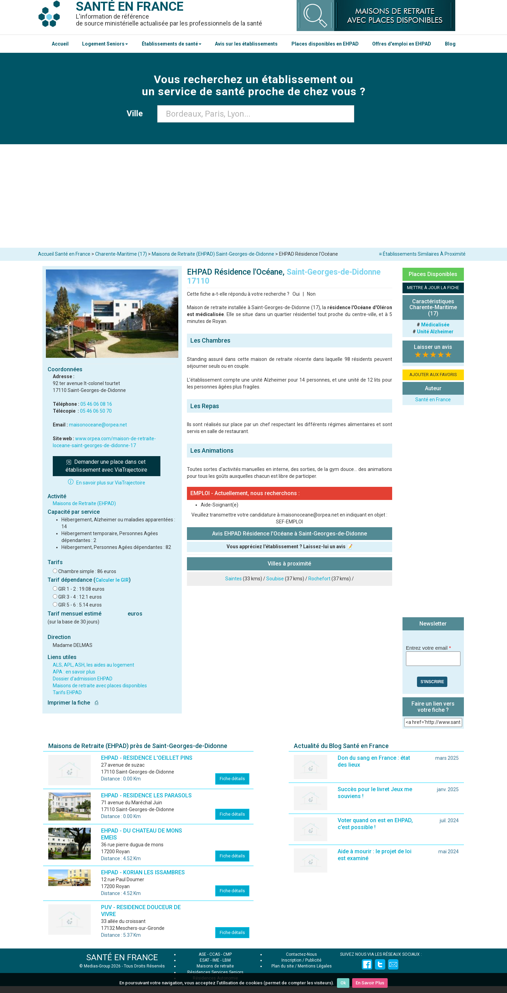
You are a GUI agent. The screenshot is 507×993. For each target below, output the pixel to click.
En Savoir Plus (370, 982)
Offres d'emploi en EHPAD (401, 44)
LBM (226, 960)
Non (311, 294)
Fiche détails (232, 778)
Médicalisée (435, 324)
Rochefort (319, 578)
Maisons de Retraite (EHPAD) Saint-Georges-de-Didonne (213, 254)
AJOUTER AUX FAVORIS (433, 374)
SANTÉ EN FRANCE (122, 957)
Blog (450, 44)
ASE (202, 954)
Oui (296, 294)
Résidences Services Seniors (215, 972)
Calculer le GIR (112, 580)
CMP (227, 954)
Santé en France (433, 399)
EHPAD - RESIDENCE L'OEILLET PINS (146, 758)
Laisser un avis (433, 347)
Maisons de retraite (215, 966)
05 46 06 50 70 (96, 411)
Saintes (233, 578)
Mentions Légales (315, 966)
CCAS (214, 954)
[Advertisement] (253, 196)
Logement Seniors (105, 44)
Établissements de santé (171, 44)
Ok (343, 982)
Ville (137, 113)
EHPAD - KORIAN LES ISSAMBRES (143, 872)
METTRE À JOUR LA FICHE (433, 287)
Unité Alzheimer (435, 331)
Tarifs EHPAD (67, 692)
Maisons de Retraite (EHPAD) (84, 503)
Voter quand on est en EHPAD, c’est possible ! (375, 823)
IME (215, 960)
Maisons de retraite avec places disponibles (100, 685)
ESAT (204, 960)
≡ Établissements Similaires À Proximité (422, 254)
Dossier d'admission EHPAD (82, 678)
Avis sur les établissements (246, 44)
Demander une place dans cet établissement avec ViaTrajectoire (106, 466)
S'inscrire (432, 681)
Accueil (60, 44)
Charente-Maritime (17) (121, 254)
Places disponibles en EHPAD (325, 44)
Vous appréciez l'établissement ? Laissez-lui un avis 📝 (289, 546)
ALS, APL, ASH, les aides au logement (93, 665)
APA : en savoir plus (74, 672)
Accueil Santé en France (64, 254)
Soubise (275, 578)
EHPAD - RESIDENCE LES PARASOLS (146, 795)
